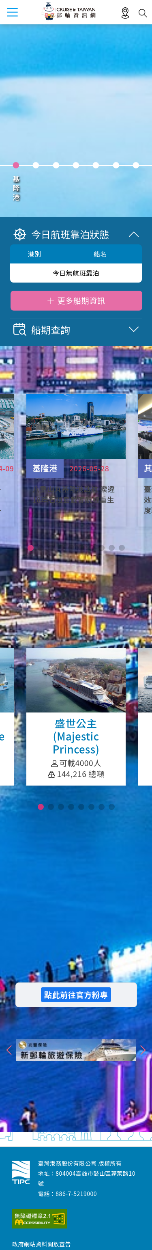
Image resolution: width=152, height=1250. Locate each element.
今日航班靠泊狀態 (61, 234)
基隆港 (16, 189)
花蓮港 (96, 189)
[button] (31, 548)
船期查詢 (41, 329)
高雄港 (76, 189)
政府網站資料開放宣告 (41, 1244)
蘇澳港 (136, 189)
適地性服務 (125, 13)
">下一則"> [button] (143, 1050)
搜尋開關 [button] (143, 13)
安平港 (56, 189)
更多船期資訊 (81, 300)
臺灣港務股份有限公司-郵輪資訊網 (21, 1172)
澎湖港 (115, 189)
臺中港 (36, 189)
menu (12, 12)
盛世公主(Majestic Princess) (76, 717)
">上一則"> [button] (9, 1050)
